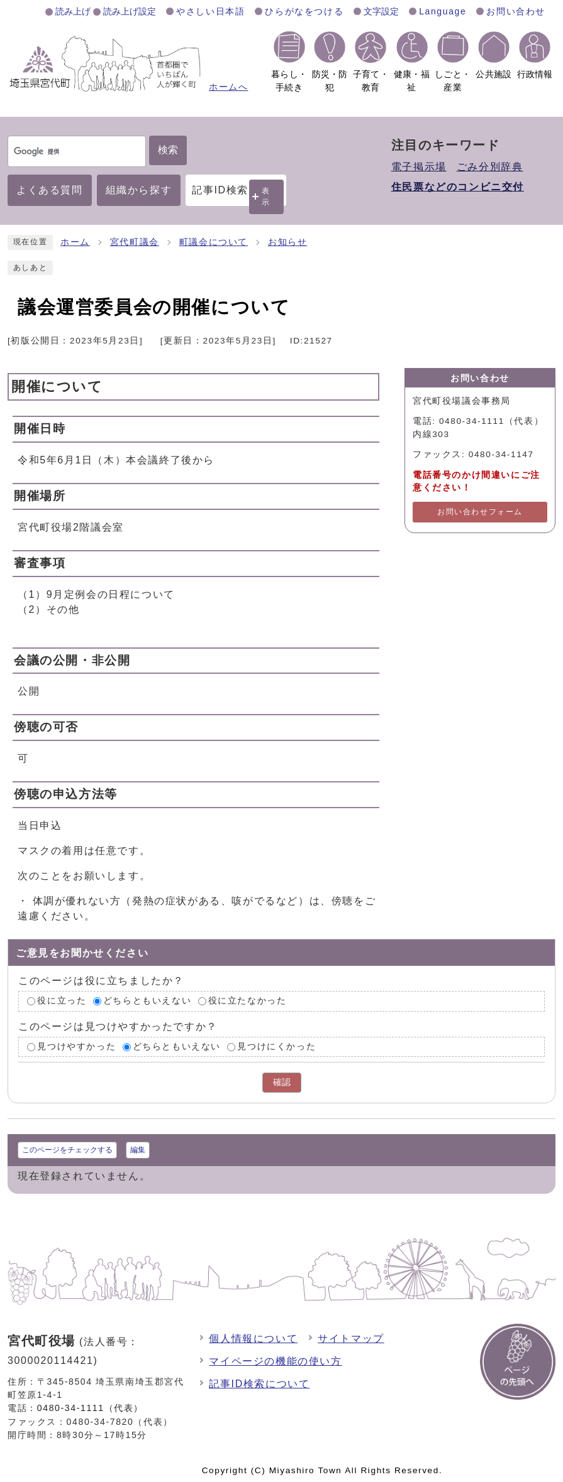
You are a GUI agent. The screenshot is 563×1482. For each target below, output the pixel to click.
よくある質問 (49, 190)
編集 (137, 1149)
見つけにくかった (276, 1046)
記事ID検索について (259, 1383)
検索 (168, 149)
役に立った (61, 1000)
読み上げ (73, 11)
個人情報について (253, 1338)
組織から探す (139, 190)
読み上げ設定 (129, 11)
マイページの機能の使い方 (275, 1361)
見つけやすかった (76, 1046)
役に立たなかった (247, 1000)
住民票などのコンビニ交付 (457, 186)
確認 (282, 1082)
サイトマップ (351, 1338)
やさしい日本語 (210, 11)
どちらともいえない (147, 1000)
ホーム (75, 242)
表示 (266, 196)
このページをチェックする (67, 1149)
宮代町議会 (134, 242)
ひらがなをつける (304, 11)
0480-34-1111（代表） (90, 1408)
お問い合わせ (515, 11)
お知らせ (287, 242)
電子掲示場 (419, 166)
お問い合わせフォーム (480, 512)
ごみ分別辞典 (490, 166)
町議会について (213, 242)
